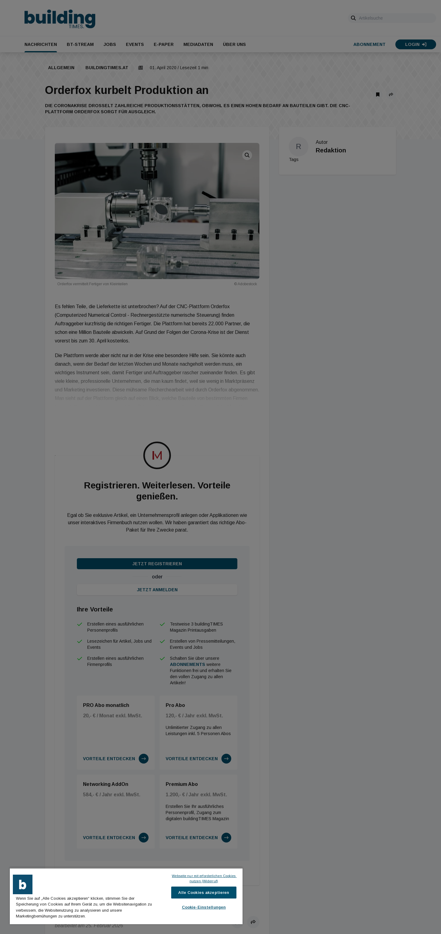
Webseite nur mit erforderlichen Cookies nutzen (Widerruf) (204, 878)
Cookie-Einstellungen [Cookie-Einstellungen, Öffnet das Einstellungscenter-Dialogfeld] (204, 907)
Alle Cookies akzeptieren (203, 892)
